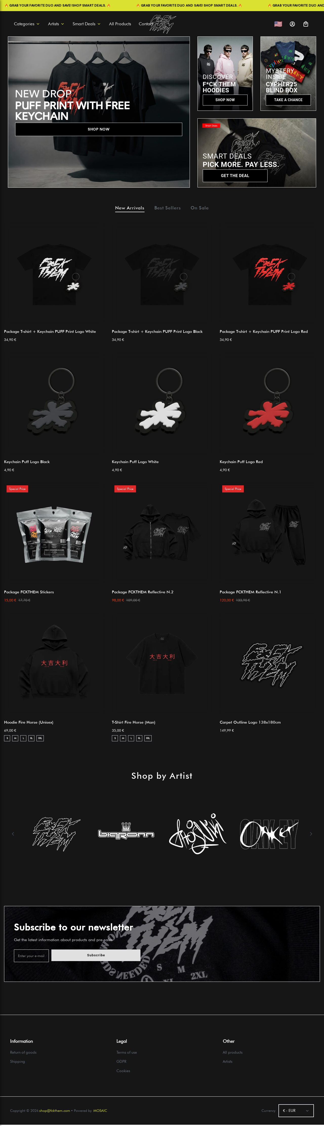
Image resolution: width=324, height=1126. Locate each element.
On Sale (205, 209)
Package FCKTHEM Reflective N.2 (143, 593)
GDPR (121, 1063)
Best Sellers (168, 209)
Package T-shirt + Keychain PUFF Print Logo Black (157, 332)
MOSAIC (100, 1112)
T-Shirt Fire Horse (133, 723)
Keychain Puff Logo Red (241, 463)
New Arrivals (125, 209)
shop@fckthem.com (54, 1112)
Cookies (123, 1072)
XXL (40, 739)
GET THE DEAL (235, 175)
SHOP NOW (99, 129)
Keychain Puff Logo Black (27, 463)
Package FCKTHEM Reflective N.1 (250, 593)
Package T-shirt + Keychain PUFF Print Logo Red (264, 332)
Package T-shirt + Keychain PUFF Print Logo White (50, 332)
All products (232, 1053)
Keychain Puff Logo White (135, 463)
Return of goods (23, 1053)
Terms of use (126, 1053)
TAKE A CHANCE (288, 100)
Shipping (17, 1063)
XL (31, 739)
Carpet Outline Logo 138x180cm (250, 723)
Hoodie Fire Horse (28, 723)
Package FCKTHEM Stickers (29, 593)
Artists (227, 1063)
